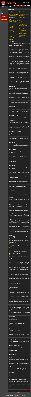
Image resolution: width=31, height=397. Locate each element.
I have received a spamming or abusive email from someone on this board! (24, 19)
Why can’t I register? (10, 12)
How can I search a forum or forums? (22, 24)
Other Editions (28, 5)
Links (1, 11)
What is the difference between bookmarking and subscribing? (23, 28)
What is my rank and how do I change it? (12, 22)
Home (14, 5)
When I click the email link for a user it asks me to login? (13, 23)
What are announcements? (11, 37)
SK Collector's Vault (3, 14)
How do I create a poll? (11, 27)
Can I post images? (10, 36)
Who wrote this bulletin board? (22, 35)
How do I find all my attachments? (22, 33)
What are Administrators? (21, 11)
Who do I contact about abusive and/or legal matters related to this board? (24, 36)
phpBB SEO (20, 392)
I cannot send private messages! (22, 17)
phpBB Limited (25, 368)
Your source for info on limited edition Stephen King (10, 3)
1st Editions (25, 5)
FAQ (1, 12)
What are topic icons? (11, 39)
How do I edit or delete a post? (11, 26)
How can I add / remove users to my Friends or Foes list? (24, 22)
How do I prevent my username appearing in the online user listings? (14, 19)
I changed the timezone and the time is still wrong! (13, 20)
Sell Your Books (2, 13)
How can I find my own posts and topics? (23, 26)
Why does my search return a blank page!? (23, 25)
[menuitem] (9, 6)
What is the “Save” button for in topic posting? (13, 31)
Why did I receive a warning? (11, 30)
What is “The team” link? (21, 15)
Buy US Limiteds (2, 6)
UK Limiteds (21, 5)
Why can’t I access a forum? (11, 29)
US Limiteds (18, 5)
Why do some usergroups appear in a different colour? (24, 14)
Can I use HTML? (10, 35)
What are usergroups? (21, 12)
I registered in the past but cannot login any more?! (13, 14)
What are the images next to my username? (13, 21)
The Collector (10, 2)
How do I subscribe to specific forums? (22, 30)
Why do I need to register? (11, 11)
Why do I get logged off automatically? (12, 15)
